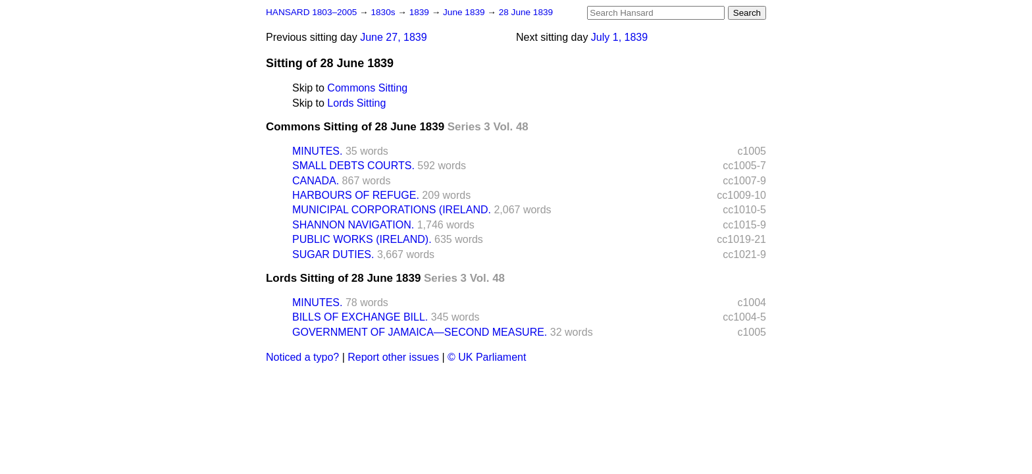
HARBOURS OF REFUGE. (355, 195)
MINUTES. (317, 151)
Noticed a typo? (302, 357)
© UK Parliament (487, 357)
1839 (420, 12)
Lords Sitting (356, 103)
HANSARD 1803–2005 (311, 12)
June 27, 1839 (393, 37)
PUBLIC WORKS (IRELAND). (362, 239)
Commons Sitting (367, 87)
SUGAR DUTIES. (333, 254)
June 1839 (465, 12)
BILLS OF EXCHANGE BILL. (360, 317)
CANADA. (315, 180)
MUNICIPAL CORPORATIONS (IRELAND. (391, 209)
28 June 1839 (526, 12)
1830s (384, 12)
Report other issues (393, 357)
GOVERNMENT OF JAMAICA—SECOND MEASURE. (419, 332)
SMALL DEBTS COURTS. (353, 165)
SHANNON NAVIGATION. (353, 224)
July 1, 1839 (619, 37)
